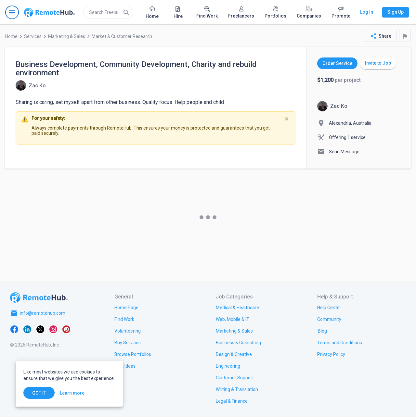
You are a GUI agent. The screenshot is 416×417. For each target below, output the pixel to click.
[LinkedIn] (27, 328)
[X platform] (40, 328)
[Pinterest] (66, 328)
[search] (108, 12)
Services (33, 36)
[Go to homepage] (49, 12)
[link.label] (329, 307)
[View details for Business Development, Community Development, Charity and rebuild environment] (31, 85)
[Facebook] (14, 328)
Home (11, 36)
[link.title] (126, 307)
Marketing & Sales (66, 36)
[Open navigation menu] (12, 12)
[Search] (126, 12)
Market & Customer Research (122, 36)
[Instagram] (53, 328)
